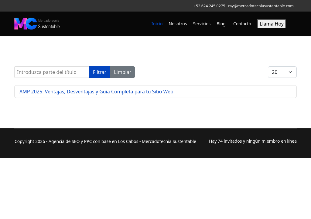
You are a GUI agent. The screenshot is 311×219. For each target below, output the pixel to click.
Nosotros (178, 23)
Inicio (157, 23)
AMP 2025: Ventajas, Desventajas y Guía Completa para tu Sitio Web (96, 91)
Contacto (242, 23)
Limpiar (122, 72)
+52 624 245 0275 (209, 6)
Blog (221, 23)
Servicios (202, 23)
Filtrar (99, 72)
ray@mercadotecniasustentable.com (261, 6)
